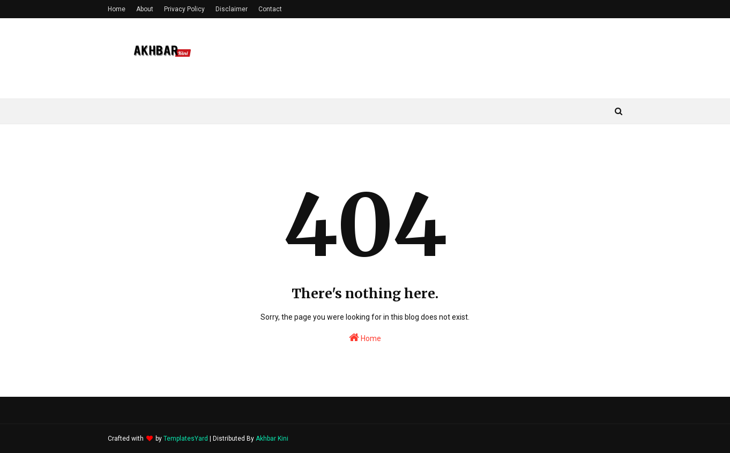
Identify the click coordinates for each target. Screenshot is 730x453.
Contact (270, 9)
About (144, 9)
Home (116, 9)
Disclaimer (231, 9)
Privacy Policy (184, 9)
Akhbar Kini (272, 438)
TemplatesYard (185, 438)
